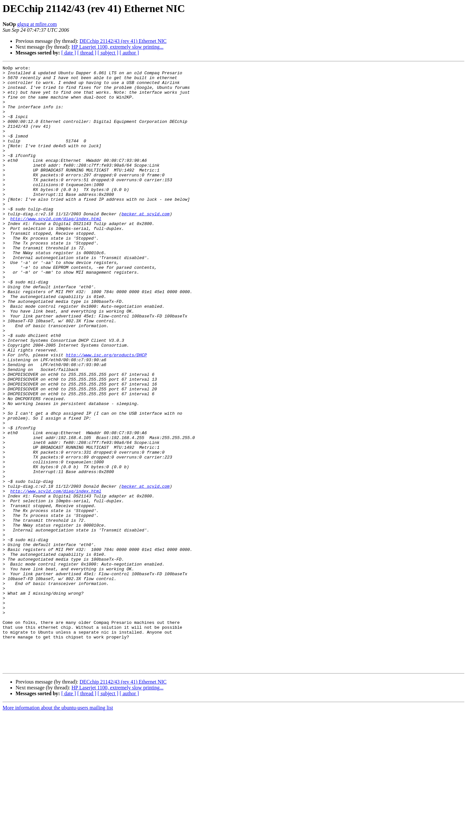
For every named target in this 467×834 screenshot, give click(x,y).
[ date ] (68, 52)
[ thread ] (86, 52)
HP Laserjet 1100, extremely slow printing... (117, 47)
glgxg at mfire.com (37, 24)
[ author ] (129, 52)
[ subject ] (108, 52)
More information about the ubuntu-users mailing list (58, 828)
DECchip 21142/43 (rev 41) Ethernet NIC (122, 41)
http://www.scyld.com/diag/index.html (55, 250)
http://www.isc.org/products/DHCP (106, 413)
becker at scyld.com (146, 244)
